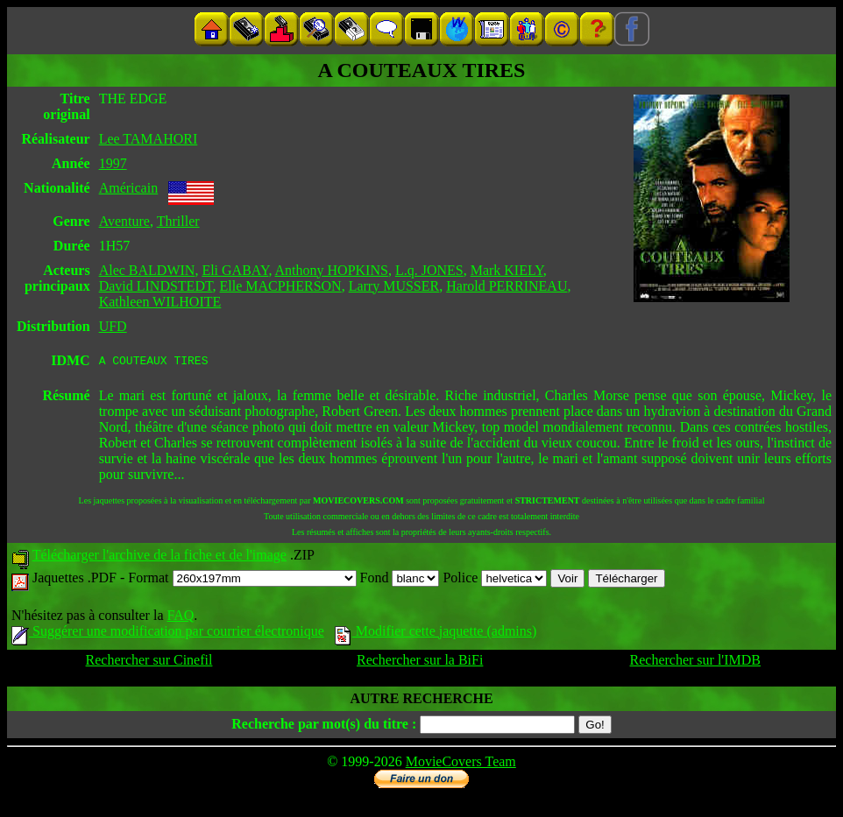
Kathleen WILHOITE (160, 301)
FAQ (180, 617)
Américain (129, 187)
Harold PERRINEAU (506, 285)
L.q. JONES (429, 270)
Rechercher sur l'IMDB (696, 662)
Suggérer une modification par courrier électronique (167, 633)
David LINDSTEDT (156, 285)
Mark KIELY (507, 270)
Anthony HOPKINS (331, 270)
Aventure (124, 221)
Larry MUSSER (394, 285)
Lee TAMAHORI (148, 138)
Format (242, 580)
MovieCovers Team (461, 764)
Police (495, 580)
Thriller (178, 221)
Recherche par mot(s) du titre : (323, 726)
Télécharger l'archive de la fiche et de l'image (159, 557)
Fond (400, 580)
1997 (113, 163)
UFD (113, 326)
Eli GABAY (235, 270)
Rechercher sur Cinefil (149, 662)
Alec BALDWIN (147, 270)
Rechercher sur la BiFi (420, 662)
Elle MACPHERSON (281, 285)
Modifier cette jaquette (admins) (436, 633)
